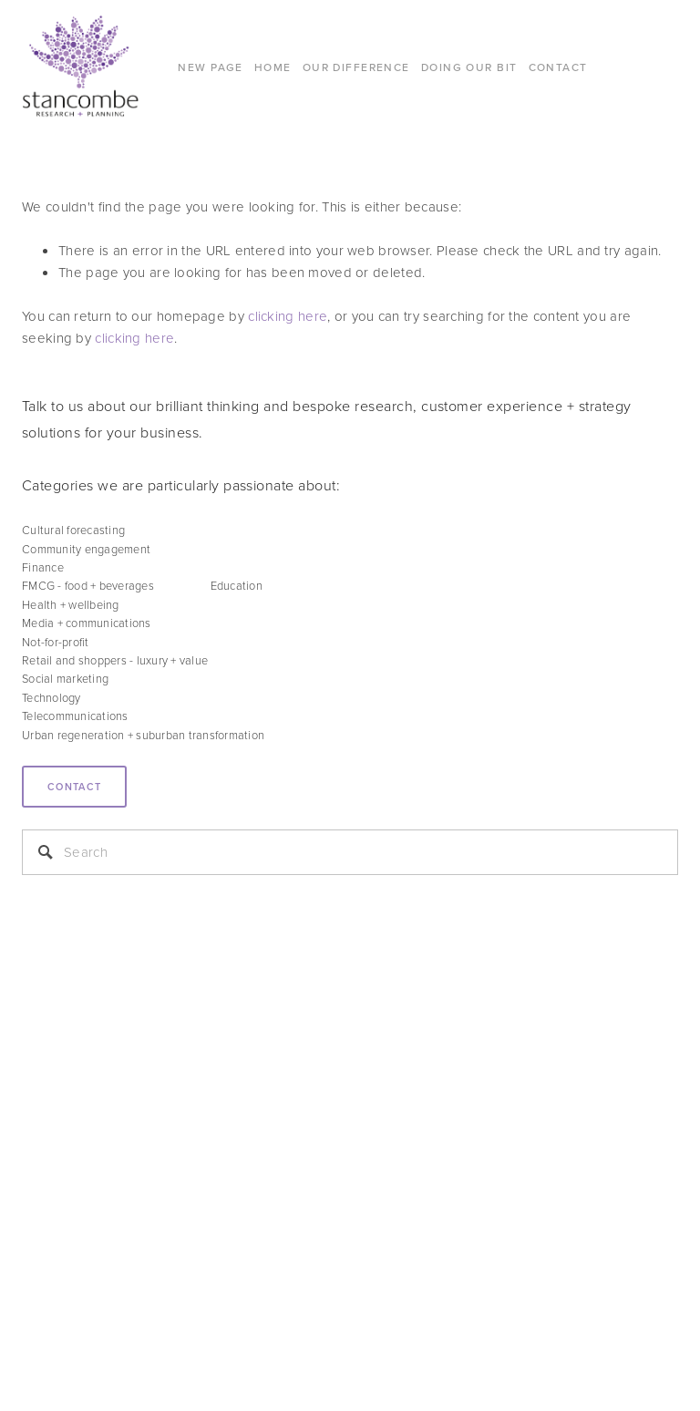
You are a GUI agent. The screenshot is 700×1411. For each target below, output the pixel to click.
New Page (210, 67)
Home (273, 67)
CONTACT (558, 67)
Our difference (356, 67)
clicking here (287, 315)
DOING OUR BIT (469, 67)
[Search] (350, 852)
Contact (74, 786)
